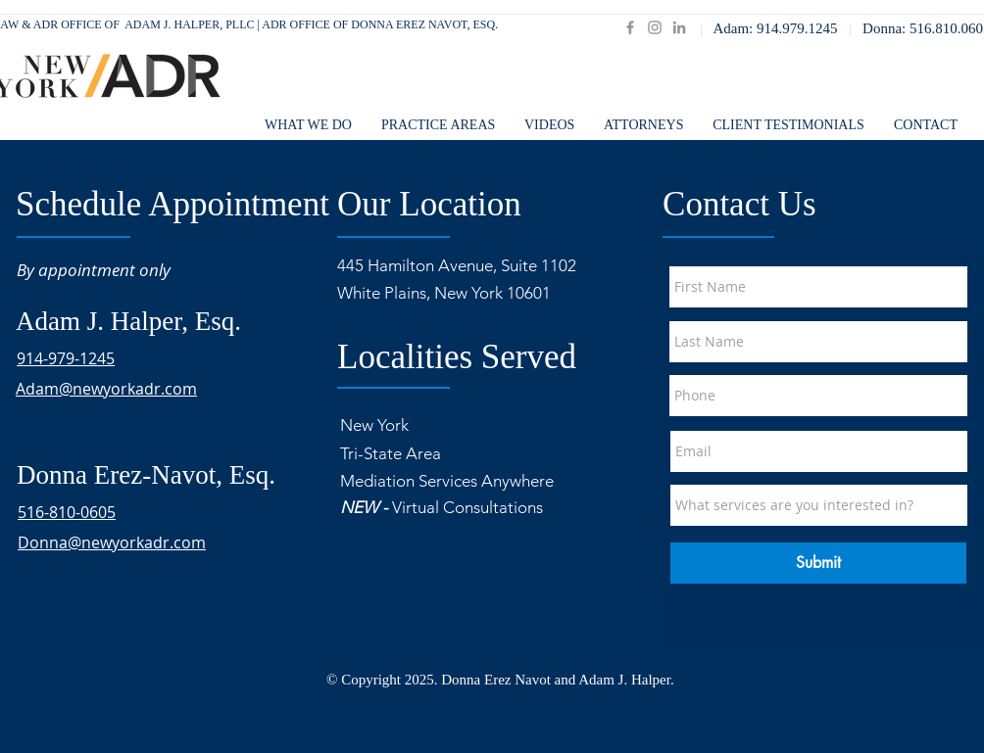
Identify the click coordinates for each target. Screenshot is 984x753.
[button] (643, 125)
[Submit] (818, 563)
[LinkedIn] (679, 27)
